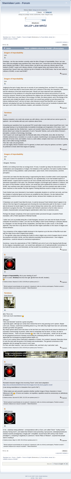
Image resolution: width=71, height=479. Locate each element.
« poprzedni (58, 42)
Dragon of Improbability (13, 53)
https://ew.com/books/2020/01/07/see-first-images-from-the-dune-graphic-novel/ (27, 385)
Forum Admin (44, 37)
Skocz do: (49, 463)
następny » (65, 42)
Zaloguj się (36, 10)
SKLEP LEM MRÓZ (35, 25)
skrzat (50, 37)
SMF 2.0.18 (28, 476)
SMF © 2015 (35, 476)
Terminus (7, 293)
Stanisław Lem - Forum (16, 3)
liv (53, 37)
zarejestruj (44, 10)
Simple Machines (43, 476)
